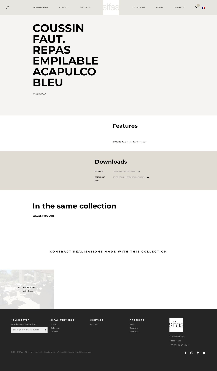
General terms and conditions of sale (74, 352)
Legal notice (49, 352)
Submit (45, 330)
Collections (55, 328)
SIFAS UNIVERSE (40, 7)
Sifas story (55, 324)
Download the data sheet (130, 142)
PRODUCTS (85, 7)
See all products (43, 216)
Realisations (134, 332)
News (132, 324)
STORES (159, 7)
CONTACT (64, 7)
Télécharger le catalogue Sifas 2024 (131, 177)
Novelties (54, 332)
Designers (134, 328)
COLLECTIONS (138, 7)
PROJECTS (179, 7)
